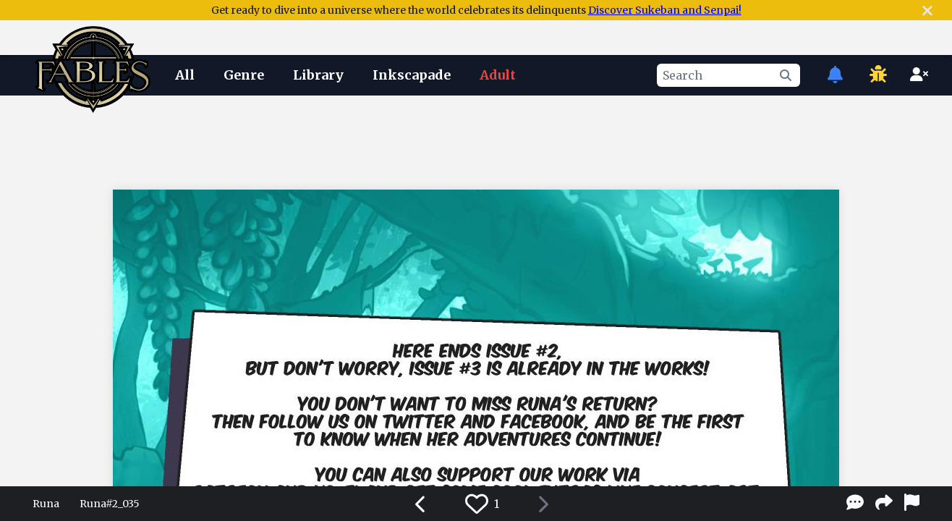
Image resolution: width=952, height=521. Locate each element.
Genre (244, 75)
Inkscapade (412, 75)
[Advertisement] (476, 139)
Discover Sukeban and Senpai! (664, 10)
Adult (498, 75)
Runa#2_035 (110, 503)
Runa (46, 503)
